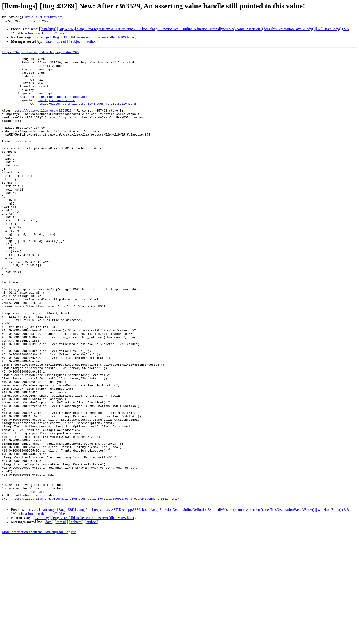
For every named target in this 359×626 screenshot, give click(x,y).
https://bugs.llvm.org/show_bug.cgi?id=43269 (40, 53)
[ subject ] (76, 41)
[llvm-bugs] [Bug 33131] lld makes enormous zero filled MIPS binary (84, 37)
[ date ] (48, 41)
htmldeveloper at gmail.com (61, 114)
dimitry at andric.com (56, 110)
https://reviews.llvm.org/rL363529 (42, 123)
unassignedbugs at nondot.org (62, 106)
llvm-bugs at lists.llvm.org (43, 17)
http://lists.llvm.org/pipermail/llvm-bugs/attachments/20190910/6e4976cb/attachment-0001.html (95, 588)
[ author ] (91, 41)
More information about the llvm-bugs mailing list (39, 622)
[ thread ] (61, 41)
